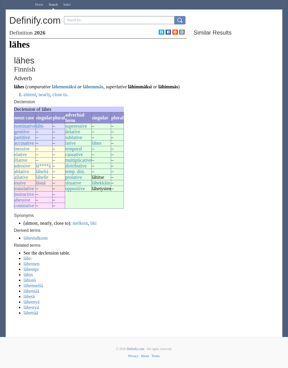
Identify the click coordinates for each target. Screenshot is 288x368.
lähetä (29, 296)
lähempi (31, 269)
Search (53, 4)
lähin (28, 274)
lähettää (30, 312)
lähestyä (31, 307)
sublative (73, 137)
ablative (21, 171)
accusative (24, 143)
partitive (22, 137)
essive (20, 182)
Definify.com (135, 349)
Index (67, 4)
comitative (24, 205)
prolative (73, 177)
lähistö (29, 280)
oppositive (75, 188)
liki (93, 223)
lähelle (42, 177)
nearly (44, 94)
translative (24, 188)
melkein (80, 223)
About (145, 356)
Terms (155, 356)
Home (39, 4)
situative (73, 182)
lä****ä (43, 165)
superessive (76, 126)
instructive (24, 194)
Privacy (133, 356)
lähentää (31, 291)
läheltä (42, 171)
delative (72, 131)
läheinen (31, 263)
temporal (73, 148)
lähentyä (31, 302)
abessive (22, 199)
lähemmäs (93, 86)
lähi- (40, 126)
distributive (76, 165)
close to (59, 94)
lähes (96, 143)
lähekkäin (101, 182)
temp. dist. (75, 171)
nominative (25, 126)
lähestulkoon (35, 238)
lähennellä (33, 285)
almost (29, 94)
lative (70, 143)
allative (21, 177)
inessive (21, 148)
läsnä (40, 182)
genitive (21, 131)
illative (20, 160)
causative (74, 154)
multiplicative (78, 160)
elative (20, 154)
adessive (22, 165)
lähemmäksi (64, 86)
